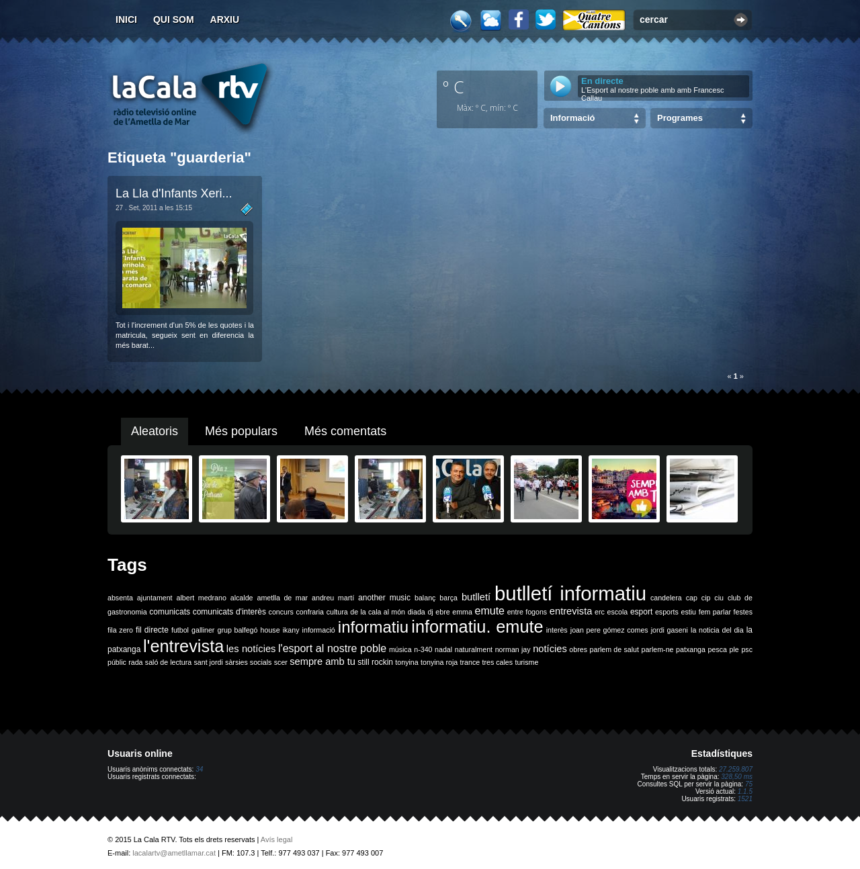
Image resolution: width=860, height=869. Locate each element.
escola (617, 612)
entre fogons (527, 612)
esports (667, 612)
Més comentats (345, 431)
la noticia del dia (717, 630)
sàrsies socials (248, 662)
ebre (442, 612)
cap (691, 598)
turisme (526, 662)
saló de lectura (168, 662)
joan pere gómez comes (609, 630)
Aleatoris (154, 431)
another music (384, 597)
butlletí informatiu (570, 593)
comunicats (169, 611)
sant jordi (208, 662)
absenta (120, 598)
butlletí (476, 597)
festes (743, 612)
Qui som (173, 19)
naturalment (473, 649)
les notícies (251, 648)
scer (281, 662)
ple (734, 649)
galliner (202, 630)
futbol (180, 630)
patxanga (690, 649)
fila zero (120, 630)
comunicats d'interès (229, 611)
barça (448, 598)
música (400, 649)
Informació (572, 118)
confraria (310, 612)
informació (318, 630)
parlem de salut (614, 649)
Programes (680, 118)
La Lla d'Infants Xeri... (174, 193)
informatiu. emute (477, 626)
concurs (281, 612)
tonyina (406, 662)
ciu (719, 598)
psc (746, 649)
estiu (689, 612)
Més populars (241, 431)
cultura (337, 612)
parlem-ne (658, 649)
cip (706, 598)
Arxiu (225, 19)
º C (453, 86)
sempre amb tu (322, 661)
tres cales (497, 662)
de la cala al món (377, 612)
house (270, 630)
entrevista (571, 611)
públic (117, 662)
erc (600, 612)
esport (641, 611)
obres (578, 649)
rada (135, 662)
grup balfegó (237, 630)
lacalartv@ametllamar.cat (174, 853)
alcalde (241, 598)
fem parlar (715, 612)
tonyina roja (439, 662)
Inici (126, 19)
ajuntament (155, 598)
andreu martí (333, 598)
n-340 (423, 649)
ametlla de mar (282, 598)
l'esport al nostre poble (332, 648)
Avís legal (277, 839)
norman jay (513, 649)
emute (490, 610)
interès (557, 630)
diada (416, 612)
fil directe (152, 630)
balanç (425, 598)
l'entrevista (183, 646)
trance (470, 662)
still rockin (375, 662)
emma (462, 612)
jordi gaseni (669, 630)
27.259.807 (735, 769)
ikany (291, 630)
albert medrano (201, 598)
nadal (443, 649)
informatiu (373, 627)
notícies (550, 648)
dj (430, 612)
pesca (717, 649)
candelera (666, 598)
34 (199, 769)
